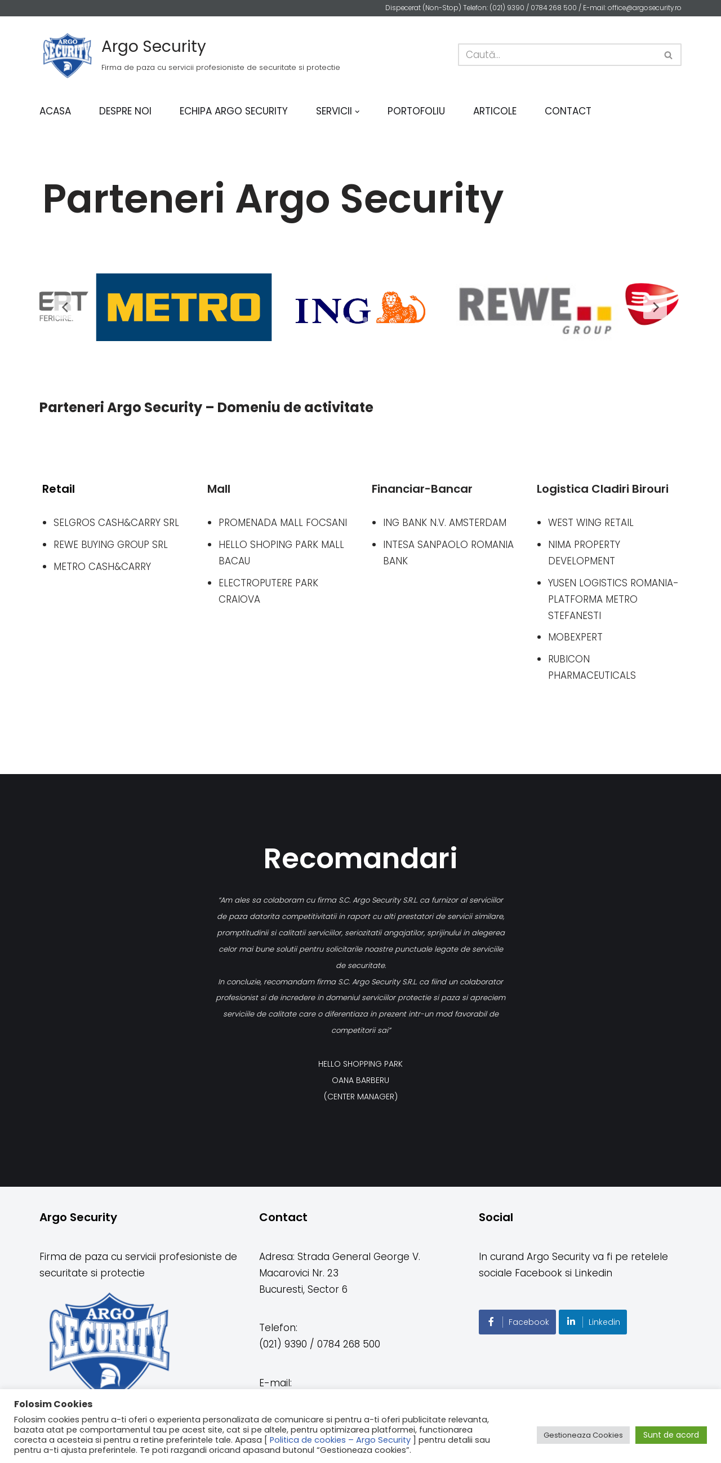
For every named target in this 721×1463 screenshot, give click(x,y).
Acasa (55, 111)
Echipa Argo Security (234, 111)
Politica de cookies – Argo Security (340, 1440)
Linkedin (593, 1322)
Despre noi (125, 111)
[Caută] (557, 54)
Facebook (517, 1322)
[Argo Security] (189, 54)
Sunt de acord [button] (671, 1434)
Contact (568, 111)
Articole (495, 111)
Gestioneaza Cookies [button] (583, 1435)
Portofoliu (417, 111)
